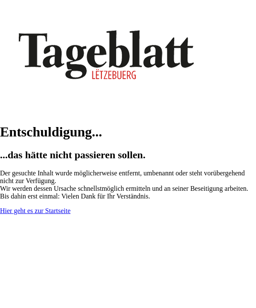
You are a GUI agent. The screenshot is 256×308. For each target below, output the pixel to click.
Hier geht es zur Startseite (35, 210)
